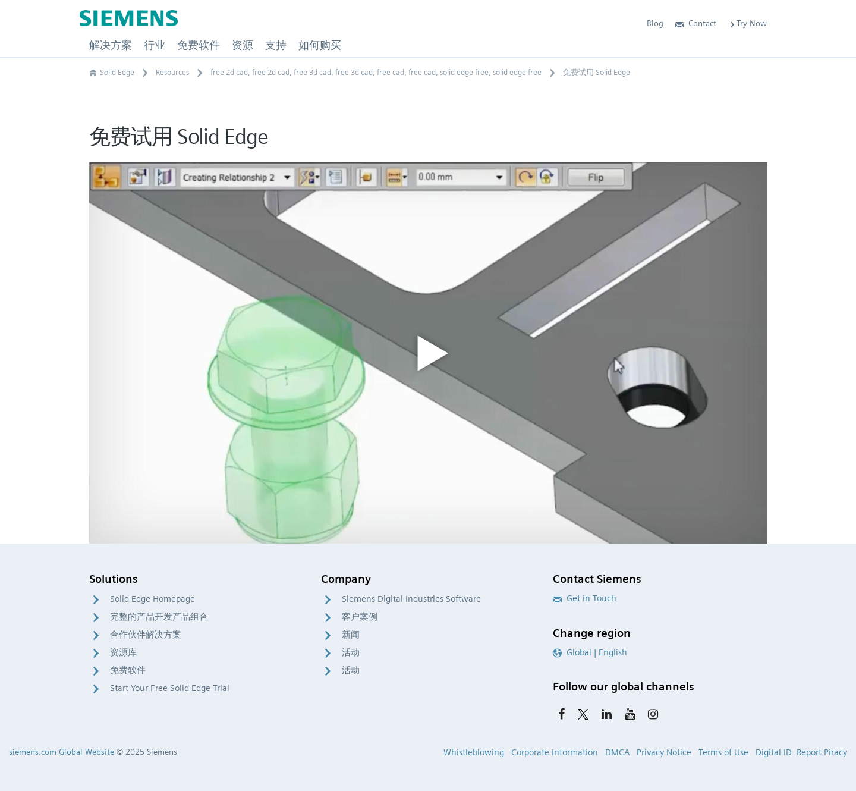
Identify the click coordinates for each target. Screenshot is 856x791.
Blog (655, 23)
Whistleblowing (473, 752)
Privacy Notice (664, 752)
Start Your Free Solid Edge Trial (169, 688)
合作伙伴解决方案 (145, 634)
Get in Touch (584, 598)
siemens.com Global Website (61, 752)
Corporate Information (554, 752)
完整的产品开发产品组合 (159, 616)
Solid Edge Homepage (152, 599)
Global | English (590, 652)
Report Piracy (822, 752)
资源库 (123, 652)
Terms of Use (723, 752)
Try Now (747, 23)
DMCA (617, 752)
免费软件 (128, 670)
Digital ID (774, 752)
